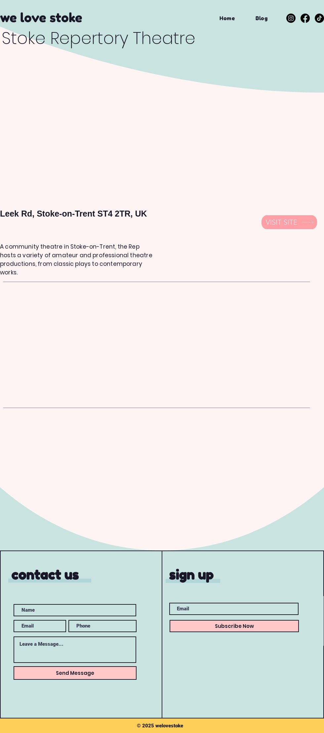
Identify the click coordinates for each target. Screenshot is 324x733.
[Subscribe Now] (234, 626)
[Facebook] (305, 18)
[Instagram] (291, 18)
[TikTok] (319, 18)
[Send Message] (75, 673)
